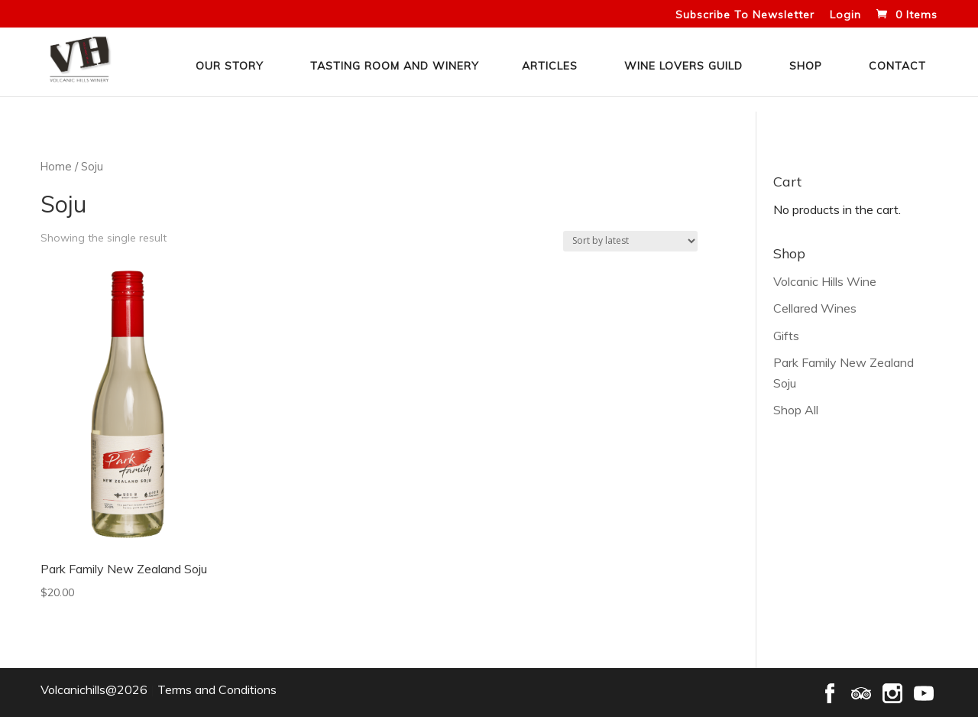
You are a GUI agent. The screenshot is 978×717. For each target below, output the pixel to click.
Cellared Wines (815, 308)
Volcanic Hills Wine (824, 281)
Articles (550, 66)
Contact (897, 66)
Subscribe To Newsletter (744, 15)
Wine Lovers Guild (683, 66)
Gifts (786, 335)
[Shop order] (630, 241)
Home (56, 166)
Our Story (230, 66)
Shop (805, 66)
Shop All (795, 409)
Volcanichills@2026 (93, 689)
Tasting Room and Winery (394, 66)
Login (845, 15)
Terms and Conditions (217, 689)
